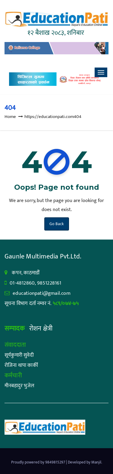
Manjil (96, 462)
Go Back (56, 223)
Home (10, 116)
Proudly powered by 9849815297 (38, 462)
